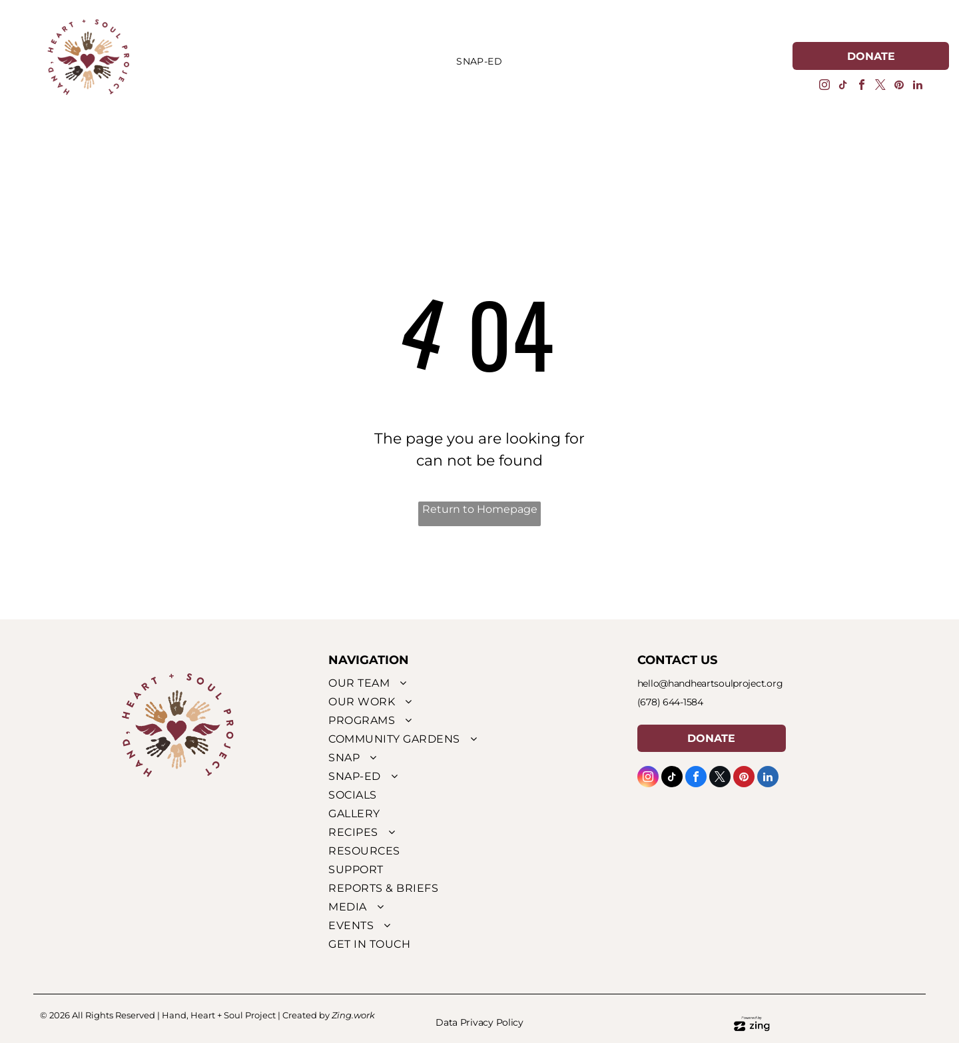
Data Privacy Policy (479, 1022)
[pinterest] (899, 86)
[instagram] (824, 86)
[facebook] (862, 86)
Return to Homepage (479, 509)
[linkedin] (918, 86)
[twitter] (880, 86)
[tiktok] (843, 86)
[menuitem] (479, 62)
